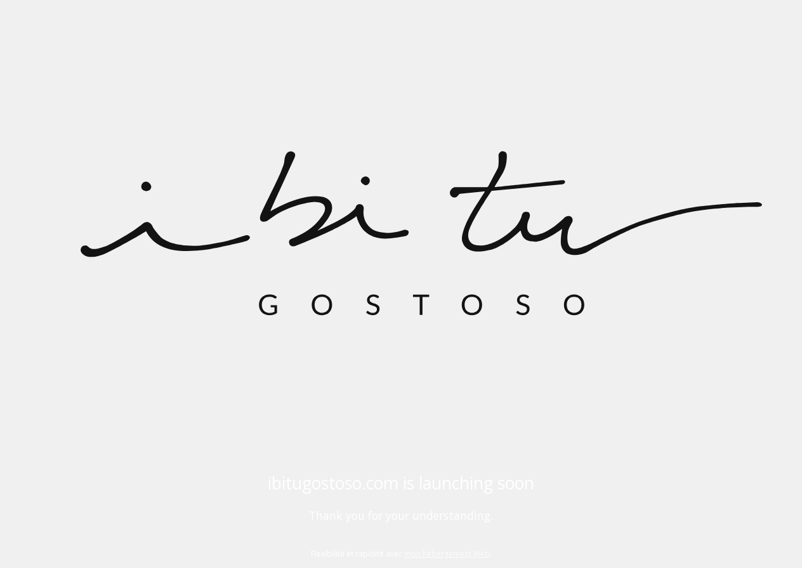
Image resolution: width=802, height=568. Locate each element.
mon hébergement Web (447, 553)
